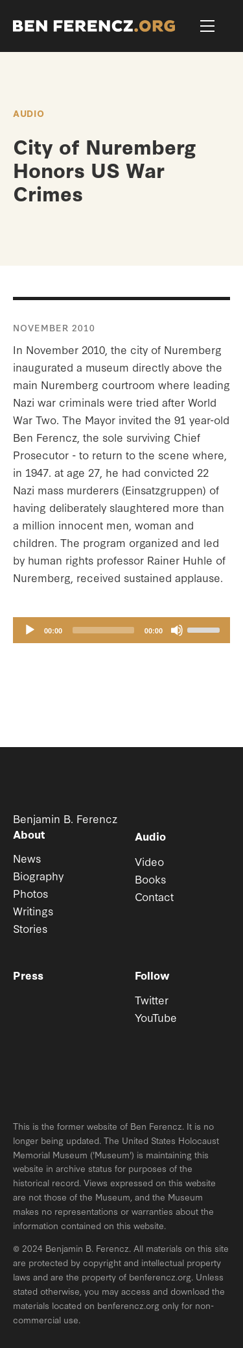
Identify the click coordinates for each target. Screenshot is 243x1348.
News (27, 857)
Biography (38, 875)
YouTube (156, 1017)
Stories (30, 928)
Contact (154, 896)
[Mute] (176, 630)
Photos (30, 892)
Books (150, 878)
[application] (121, 630)
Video (149, 861)
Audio (28, 113)
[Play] (29, 630)
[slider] (103, 630)
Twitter (151, 999)
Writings (33, 910)
